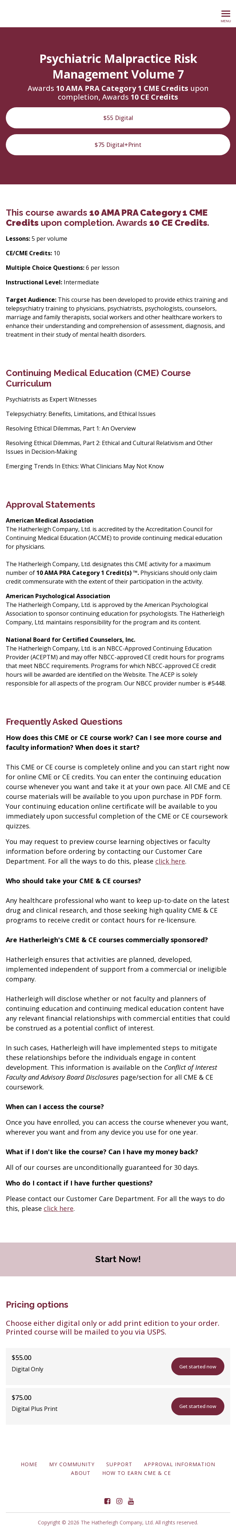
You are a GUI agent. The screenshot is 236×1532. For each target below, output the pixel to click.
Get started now (192, 1367)
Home (29, 1464)
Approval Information (179, 1464)
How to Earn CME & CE (136, 1472)
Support (119, 1464)
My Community (72, 1464)
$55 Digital (118, 118)
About (81, 1472)
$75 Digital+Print (118, 145)
